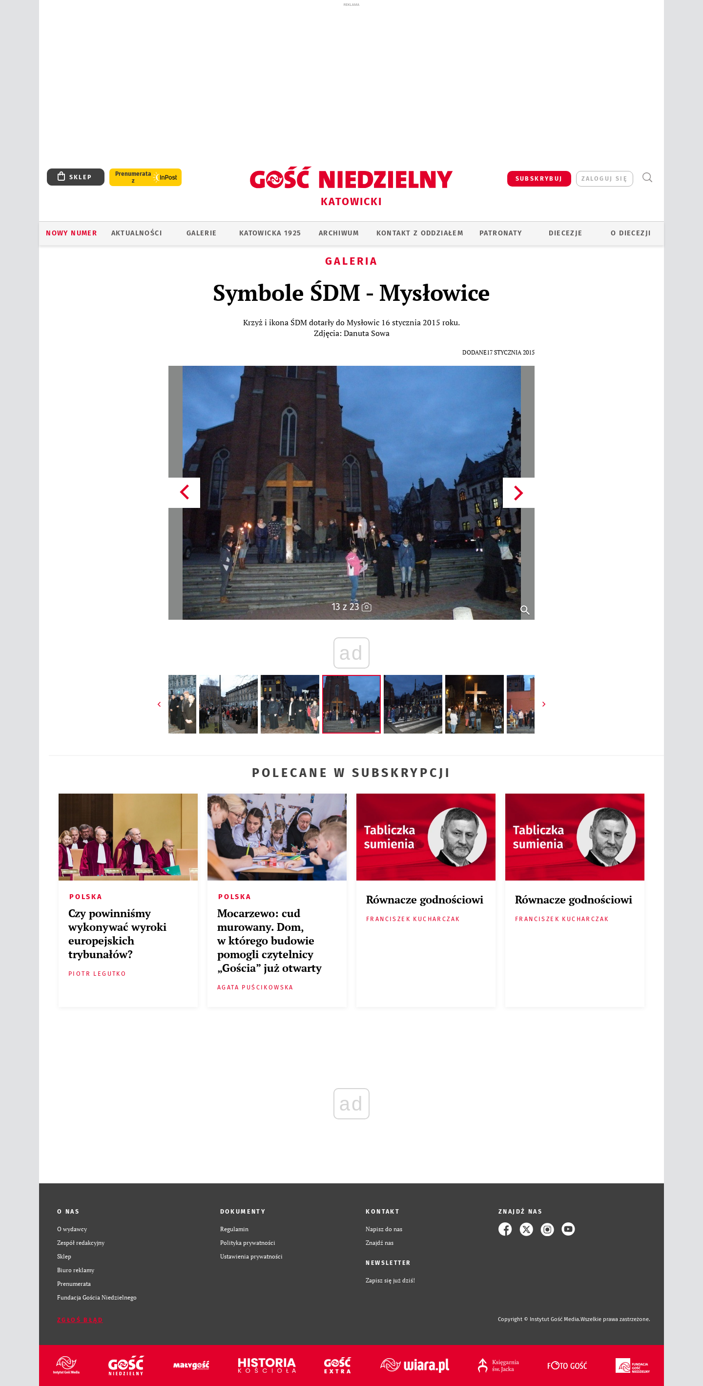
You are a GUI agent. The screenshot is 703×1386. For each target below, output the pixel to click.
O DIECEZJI (631, 233)
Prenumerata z (133, 177)
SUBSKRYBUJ (539, 178)
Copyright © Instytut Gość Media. (539, 1319)
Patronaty (500, 233)
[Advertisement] (351, 82)
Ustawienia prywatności (251, 1256)
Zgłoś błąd (80, 1319)
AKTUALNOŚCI (136, 233)
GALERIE (201, 233)
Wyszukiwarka (647, 177)
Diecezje (565, 233)
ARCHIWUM (339, 233)
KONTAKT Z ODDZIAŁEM (420, 233)
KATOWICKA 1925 (270, 233)
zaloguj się (604, 178)
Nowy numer (71, 233)
